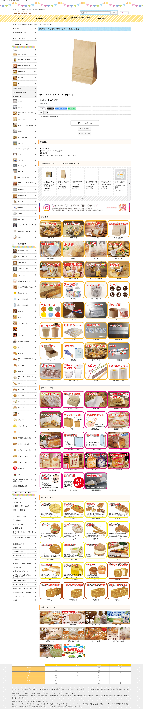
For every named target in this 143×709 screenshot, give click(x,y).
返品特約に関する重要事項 (49, 117)
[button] (121, 18)
